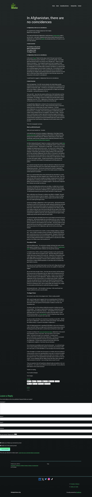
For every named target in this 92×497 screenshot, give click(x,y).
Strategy (30, 465)
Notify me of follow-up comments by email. (11, 442)
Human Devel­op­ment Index (45, 331)
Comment (2, 402)
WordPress (78, 492)
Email (1, 422)
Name (2, 416)
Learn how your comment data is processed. (29, 452)
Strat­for (43, 39)
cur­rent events (56, 35)
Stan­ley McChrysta (31, 135)
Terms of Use (74, 486)
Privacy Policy (74, 484)
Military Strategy (24, 465)
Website (2, 428)
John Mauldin (43, 314)
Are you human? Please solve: (46, 436)
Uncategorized (35, 465)
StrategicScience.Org (16, 492)
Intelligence (18, 465)
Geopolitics (13, 465)
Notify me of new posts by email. (9, 445)
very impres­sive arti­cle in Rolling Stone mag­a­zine (38, 140)
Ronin (34, 58)
